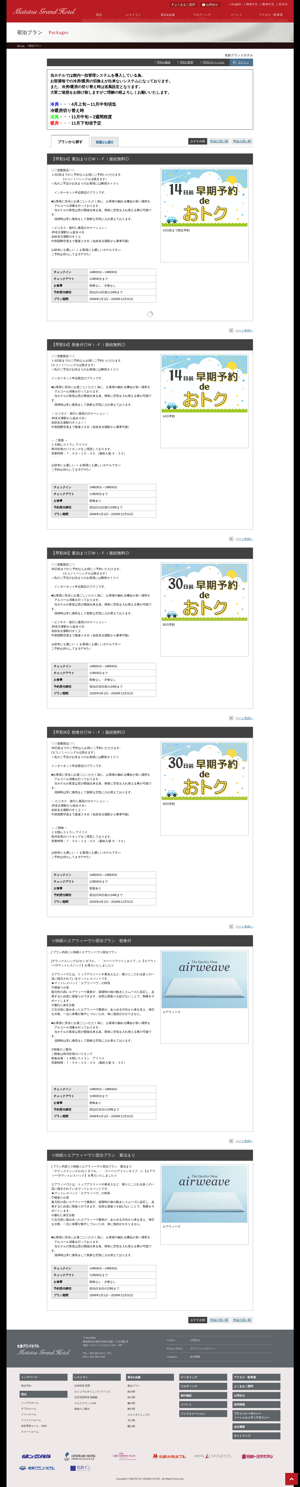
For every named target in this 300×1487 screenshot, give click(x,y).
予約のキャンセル (213, 62)
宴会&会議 (168, 16)
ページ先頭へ (242, 330)
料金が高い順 (242, 141)
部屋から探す (105, 142)
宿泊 (99, 16)
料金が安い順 (219, 141)
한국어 (283, 4)
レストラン (133, 16)
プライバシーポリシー (191, 1349)
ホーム (21, 45)
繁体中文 (268, 4)
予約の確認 (163, 62)
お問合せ (210, 4)
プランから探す (70, 142)
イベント (236, 16)
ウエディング (202, 16)
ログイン (243, 62)
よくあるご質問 (183, 4)
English (236, 4)
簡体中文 (252, 4)
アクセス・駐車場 (271, 16)
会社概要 (183, 1357)
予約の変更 (186, 62)
